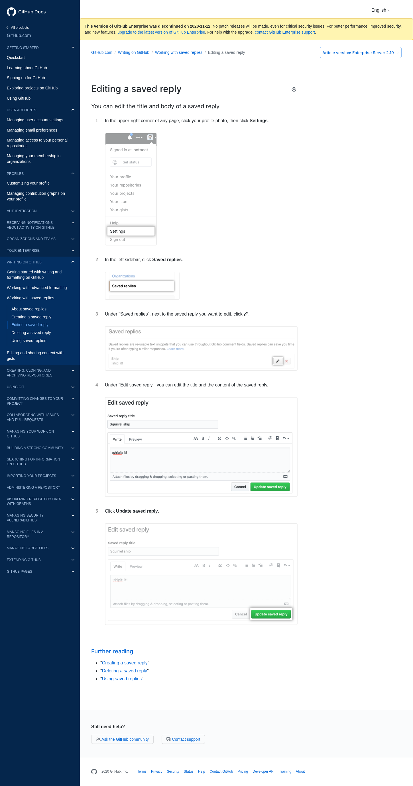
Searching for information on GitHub (33, 461)
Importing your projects (31, 476)
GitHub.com (19, 35)
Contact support (183, 739)
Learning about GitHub (27, 68)
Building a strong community (35, 448)
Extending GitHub (24, 560)
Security (173, 771)
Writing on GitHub (24, 262)
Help (201, 771)
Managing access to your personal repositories (37, 143)
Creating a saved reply (31, 317)
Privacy (156, 771)
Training (285, 771)
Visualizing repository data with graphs (34, 501)
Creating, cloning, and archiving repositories (29, 373)
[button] (381, 10)
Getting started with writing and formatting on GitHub (34, 275)
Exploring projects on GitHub (32, 88)
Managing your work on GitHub (30, 433)
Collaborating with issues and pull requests (33, 417)
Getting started (23, 48)
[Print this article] (293, 90)
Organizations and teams (31, 239)
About (300, 771)
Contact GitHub (221, 771)
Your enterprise (23, 251)
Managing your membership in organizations (33, 158)
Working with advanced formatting (37, 287)
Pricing (243, 771)
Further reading (112, 651)
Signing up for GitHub (26, 77)
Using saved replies (28, 340)
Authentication (21, 211)
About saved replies (28, 309)
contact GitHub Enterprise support (285, 32)
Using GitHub (18, 98)
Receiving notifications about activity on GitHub (31, 225)
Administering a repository (33, 488)
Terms (142, 771)
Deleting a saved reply (31, 332)
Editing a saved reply (29, 324)
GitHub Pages (19, 572)
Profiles (15, 174)
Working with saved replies (30, 298)
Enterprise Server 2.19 (360, 53)
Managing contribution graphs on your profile (36, 196)
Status (189, 771)
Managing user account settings (35, 120)
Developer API (263, 771)
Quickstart (16, 57)
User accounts (21, 110)
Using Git (15, 387)
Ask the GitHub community (122, 739)
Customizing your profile (28, 183)
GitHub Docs (32, 12)
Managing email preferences (32, 130)
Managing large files (27, 548)
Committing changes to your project (35, 401)
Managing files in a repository (25, 534)
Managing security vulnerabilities (25, 517)
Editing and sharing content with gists (35, 356)
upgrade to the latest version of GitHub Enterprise (161, 32)
